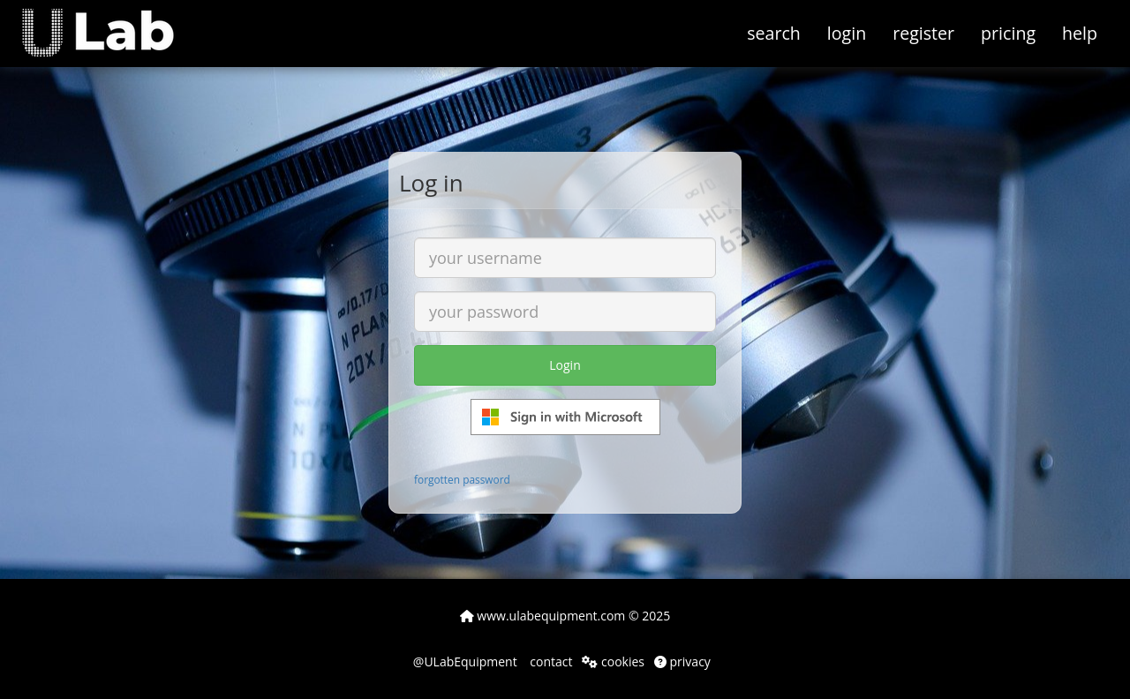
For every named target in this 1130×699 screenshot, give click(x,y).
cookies (613, 661)
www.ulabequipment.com (543, 615)
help (1079, 33)
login (846, 33)
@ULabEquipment (465, 661)
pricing (1008, 33)
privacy (682, 661)
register (923, 33)
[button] (111, 22)
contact (550, 661)
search (774, 33)
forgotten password (462, 479)
